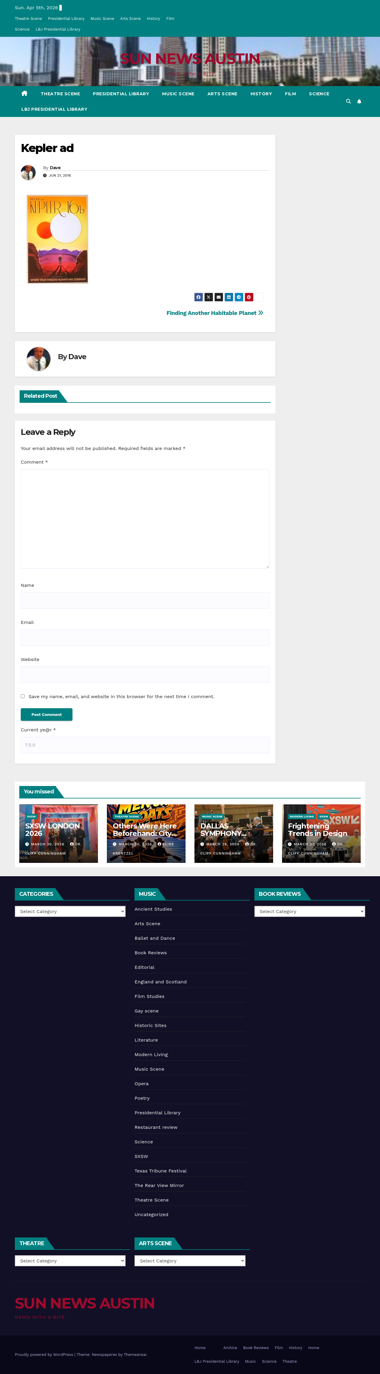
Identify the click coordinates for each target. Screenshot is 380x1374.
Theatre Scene (28, 18)
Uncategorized (151, 1214)
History (153, 18)
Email (27, 622)
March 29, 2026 (223, 844)
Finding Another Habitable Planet (215, 313)
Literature (146, 1040)
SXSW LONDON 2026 (52, 830)
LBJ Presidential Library (58, 29)
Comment (34, 462)
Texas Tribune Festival (160, 1171)
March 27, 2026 (311, 844)
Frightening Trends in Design (317, 830)
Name (27, 585)
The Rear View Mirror (159, 1185)
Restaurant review (156, 1127)
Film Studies (149, 996)
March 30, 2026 (48, 844)
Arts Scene (130, 18)
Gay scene (146, 1011)
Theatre (290, 1361)
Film (170, 18)
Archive (230, 1348)
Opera (141, 1083)
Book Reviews (150, 952)
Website (30, 659)
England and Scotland (160, 982)
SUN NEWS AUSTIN (190, 59)
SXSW (31, 816)
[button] (348, 101)
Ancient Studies (153, 909)
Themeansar (135, 1354)
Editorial (144, 967)
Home (199, 1348)
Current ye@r (38, 730)
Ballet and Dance (154, 938)
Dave (55, 167)
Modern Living (302, 816)
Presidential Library (66, 18)
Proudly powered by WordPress (45, 1354)
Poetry (142, 1098)
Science (22, 29)
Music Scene (102, 18)
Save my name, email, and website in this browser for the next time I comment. (121, 696)
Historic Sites (150, 1025)
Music (250, 1361)
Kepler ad (47, 148)
